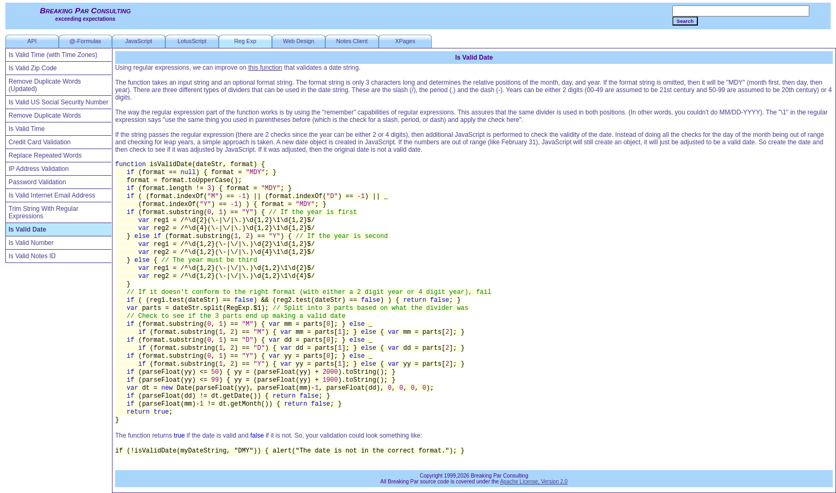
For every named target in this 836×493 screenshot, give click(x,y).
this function (265, 67)
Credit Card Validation (40, 142)
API (31, 41)
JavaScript (138, 41)
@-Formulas (85, 41)
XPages (405, 41)
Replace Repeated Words (45, 155)
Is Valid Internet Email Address (52, 195)
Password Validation (37, 182)
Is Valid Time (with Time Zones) (53, 55)
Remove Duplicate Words (45, 115)
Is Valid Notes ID (32, 256)
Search (685, 21)
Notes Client (352, 41)
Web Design (299, 41)
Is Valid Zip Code (33, 68)
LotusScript (192, 41)
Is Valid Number (31, 242)
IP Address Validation (39, 168)
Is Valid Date (27, 229)
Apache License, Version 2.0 (534, 481)
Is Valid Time (27, 129)
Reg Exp (245, 41)
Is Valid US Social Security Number (58, 102)
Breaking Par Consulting (85, 10)
